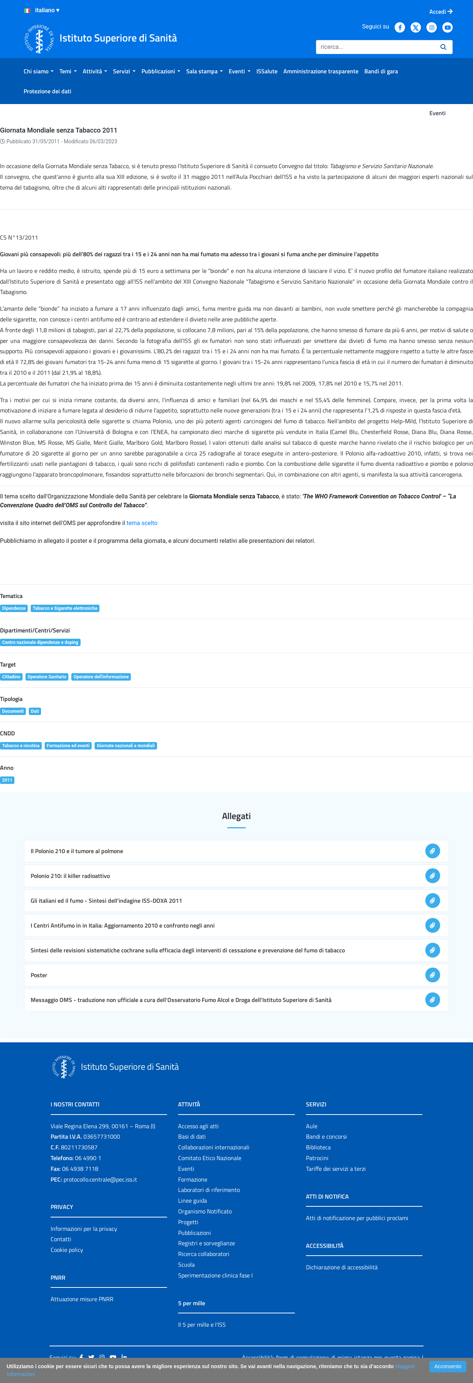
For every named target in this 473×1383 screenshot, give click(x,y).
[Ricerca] (375, 47)
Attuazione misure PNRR (82, 1299)
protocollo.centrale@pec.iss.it (100, 1179)
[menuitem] (39, 71)
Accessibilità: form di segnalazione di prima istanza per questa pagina (331, 1357)
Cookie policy (67, 1249)
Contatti (61, 1239)
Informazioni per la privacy (84, 1228)
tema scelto (142, 523)
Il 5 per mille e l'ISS (202, 1324)
